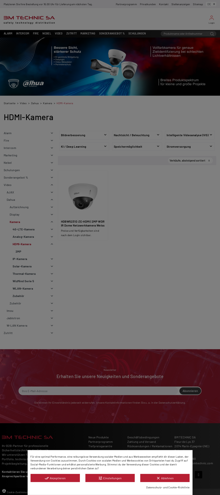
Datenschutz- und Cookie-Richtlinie (167, 487)
